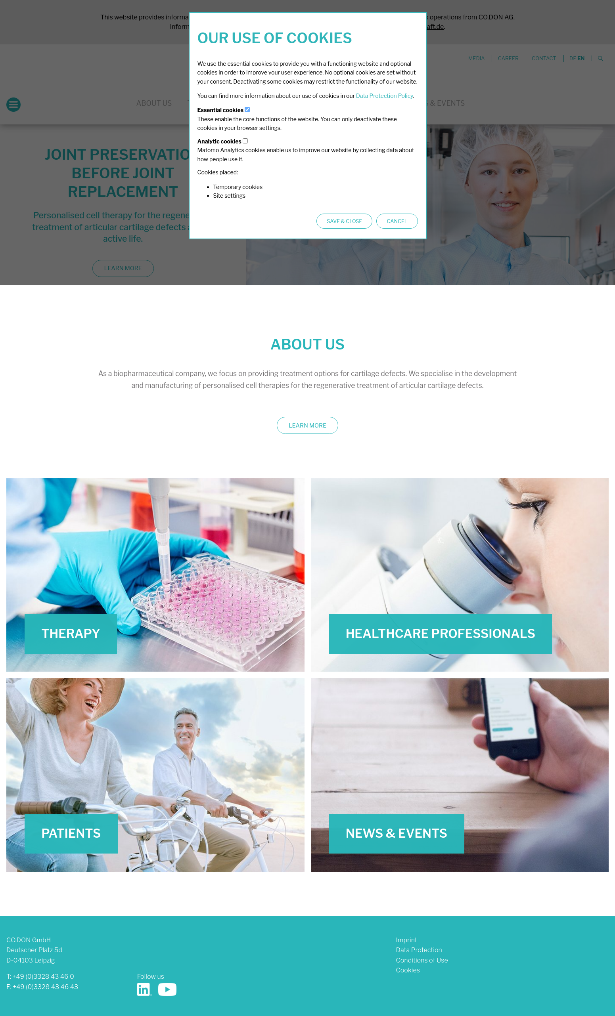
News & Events (396, 833)
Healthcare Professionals (440, 633)
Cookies (408, 970)
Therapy (70, 633)
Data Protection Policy (384, 95)
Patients (71, 833)
